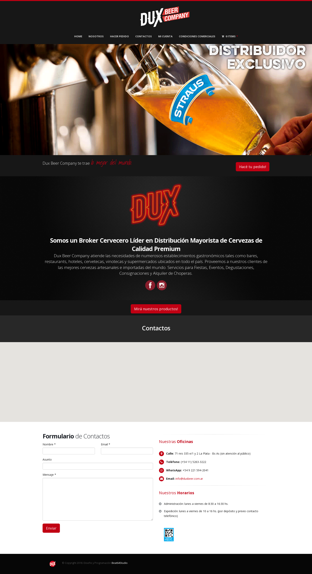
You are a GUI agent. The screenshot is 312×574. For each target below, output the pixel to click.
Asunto (47, 459)
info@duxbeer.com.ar (189, 478)
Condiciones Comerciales (197, 36)
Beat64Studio (120, 563)
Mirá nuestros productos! (156, 308)
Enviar (51, 528)
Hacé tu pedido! (252, 166)
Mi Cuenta (165, 36)
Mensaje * (49, 475)
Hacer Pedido (119, 36)
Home (78, 36)
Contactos (143, 36)
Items (229, 36)
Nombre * (49, 444)
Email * (105, 444)
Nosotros (96, 36)
